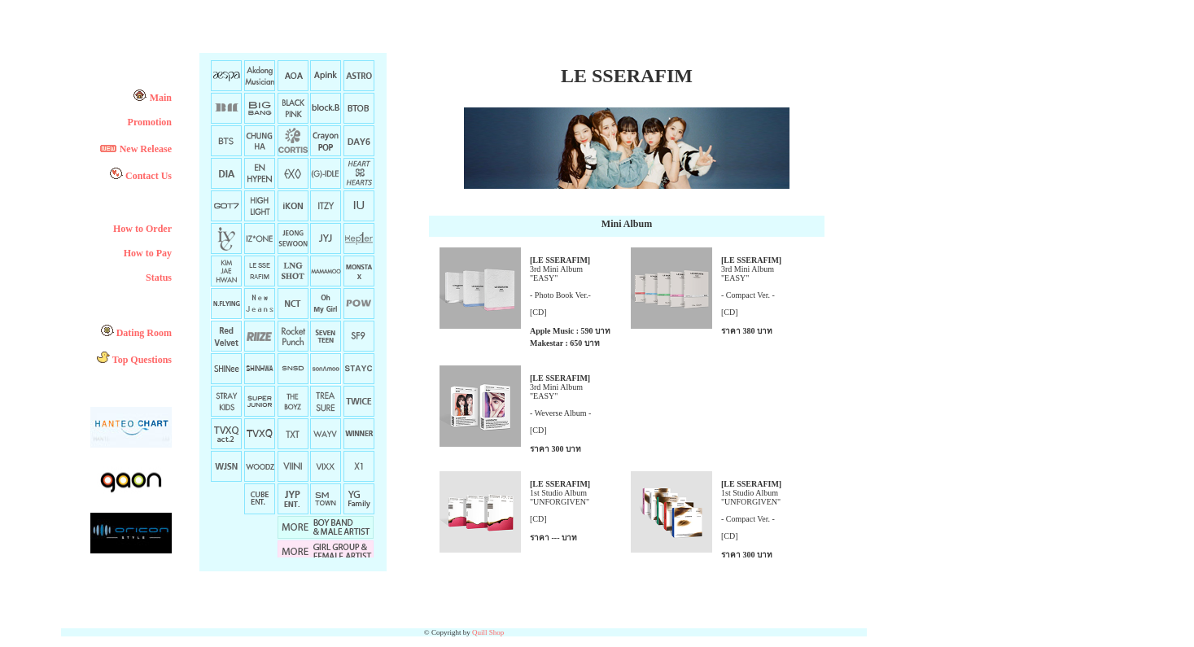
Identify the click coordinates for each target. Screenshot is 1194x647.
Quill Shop (488, 632)
